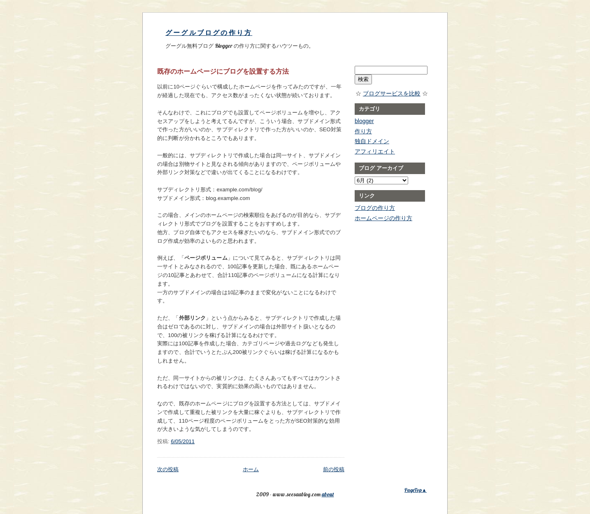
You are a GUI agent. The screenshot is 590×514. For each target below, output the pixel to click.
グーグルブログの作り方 (208, 32)
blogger (364, 121)
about (328, 494)
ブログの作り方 (375, 208)
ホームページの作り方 (383, 218)
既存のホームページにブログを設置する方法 (223, 71)
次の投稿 (168, 469)
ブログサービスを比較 (391, 93)
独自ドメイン (372, 141)
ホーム (251, 469)
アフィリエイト (375, 151)
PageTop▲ (415, 490)
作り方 (363, 131)
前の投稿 (333, 469)
